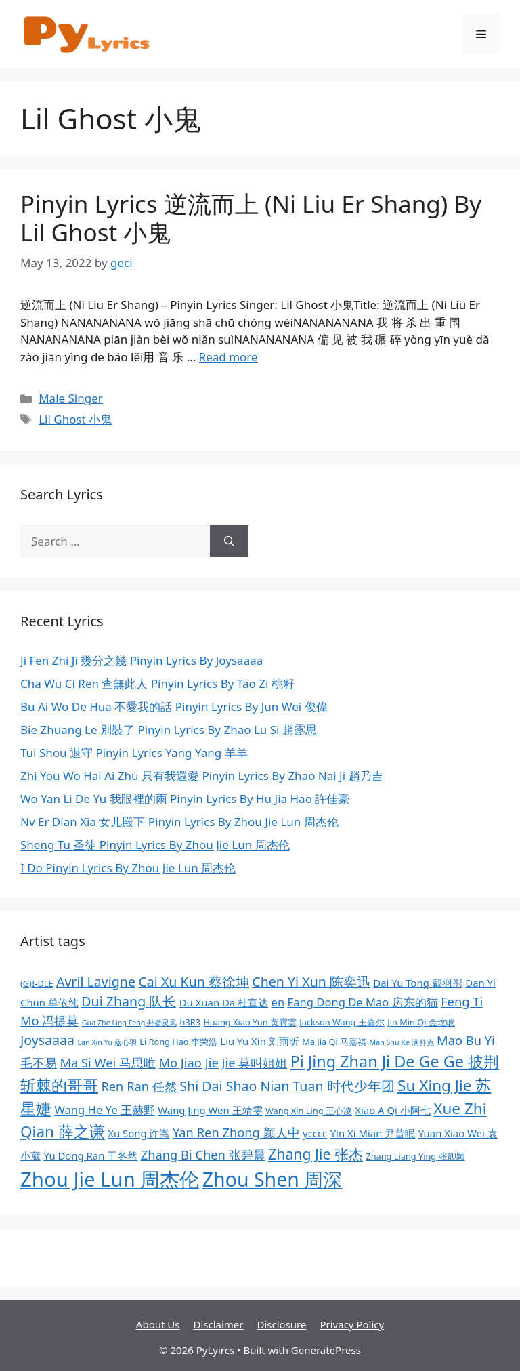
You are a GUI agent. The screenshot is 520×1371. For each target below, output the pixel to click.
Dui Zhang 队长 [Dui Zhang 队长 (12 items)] (128, 1001)
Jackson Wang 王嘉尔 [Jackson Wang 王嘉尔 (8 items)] (341, 1022)
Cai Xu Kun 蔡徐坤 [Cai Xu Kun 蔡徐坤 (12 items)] (193, 982)
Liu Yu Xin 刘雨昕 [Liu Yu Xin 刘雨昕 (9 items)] (259, 1041)
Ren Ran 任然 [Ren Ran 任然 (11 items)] (138, 1086)
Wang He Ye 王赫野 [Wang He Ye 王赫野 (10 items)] (104, 1110)
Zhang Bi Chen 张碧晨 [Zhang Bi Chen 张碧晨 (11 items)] (203, 1154)
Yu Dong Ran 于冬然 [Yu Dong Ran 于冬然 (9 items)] (90, 1155)
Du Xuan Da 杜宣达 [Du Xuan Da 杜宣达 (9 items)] (223, 1002)
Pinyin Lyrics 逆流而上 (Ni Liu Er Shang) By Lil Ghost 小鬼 (250, 218)
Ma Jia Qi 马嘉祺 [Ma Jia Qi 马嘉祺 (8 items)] (334, 1042)
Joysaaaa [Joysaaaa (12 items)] (47, 1040)
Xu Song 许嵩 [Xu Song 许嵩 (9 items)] (138, 1133)
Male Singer (71, 398)
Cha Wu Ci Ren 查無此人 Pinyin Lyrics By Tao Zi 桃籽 (157, 683)
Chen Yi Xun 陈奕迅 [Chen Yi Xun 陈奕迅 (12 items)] (311, 982)
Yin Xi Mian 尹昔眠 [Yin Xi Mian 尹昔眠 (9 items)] (373, 1133)
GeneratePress (326, 1350)
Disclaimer (218, 1324)
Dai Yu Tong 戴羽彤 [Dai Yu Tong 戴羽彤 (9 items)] (417, 982)
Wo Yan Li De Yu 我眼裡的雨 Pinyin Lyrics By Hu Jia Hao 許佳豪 (184, 798)
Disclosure (282, 1324)
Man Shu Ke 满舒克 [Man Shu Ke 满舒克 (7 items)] (402, 1042)
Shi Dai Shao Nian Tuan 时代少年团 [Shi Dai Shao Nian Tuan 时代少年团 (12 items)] (286, 1086)
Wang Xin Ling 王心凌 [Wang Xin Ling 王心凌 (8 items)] (308, 1111)
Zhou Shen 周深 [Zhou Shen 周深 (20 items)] (272, 1179)
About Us (158, 1324)
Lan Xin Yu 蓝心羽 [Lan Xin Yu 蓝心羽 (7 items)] (106, 1042)
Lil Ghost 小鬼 (75, 419)
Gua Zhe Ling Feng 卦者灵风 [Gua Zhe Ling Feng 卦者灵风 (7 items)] (129, 1022)
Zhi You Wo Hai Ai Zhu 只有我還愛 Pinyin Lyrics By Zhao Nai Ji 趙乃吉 (201, 775)
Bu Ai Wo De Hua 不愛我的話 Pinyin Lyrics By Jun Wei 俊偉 (174, 706)
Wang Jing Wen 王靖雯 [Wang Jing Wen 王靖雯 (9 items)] (210, 1110)
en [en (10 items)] (278, 1002)
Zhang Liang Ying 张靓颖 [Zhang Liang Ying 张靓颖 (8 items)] (415, 1156)
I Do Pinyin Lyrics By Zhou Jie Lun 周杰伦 (128, 868)
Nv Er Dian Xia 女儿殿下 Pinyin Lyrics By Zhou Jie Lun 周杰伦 (179, 822)
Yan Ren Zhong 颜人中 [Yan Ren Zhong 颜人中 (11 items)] (236, 1132)
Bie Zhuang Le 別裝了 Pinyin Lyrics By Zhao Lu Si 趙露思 (168, 729)
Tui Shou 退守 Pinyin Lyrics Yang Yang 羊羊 (134, 752)
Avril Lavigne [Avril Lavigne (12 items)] (95, 982)
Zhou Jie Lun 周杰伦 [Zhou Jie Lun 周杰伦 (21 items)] (109, 1179)
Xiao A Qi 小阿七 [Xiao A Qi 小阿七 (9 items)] (393, 1110)
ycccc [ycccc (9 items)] (315, 1133)
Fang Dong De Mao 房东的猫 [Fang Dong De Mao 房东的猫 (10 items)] (363, 1002)
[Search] (229, 541)
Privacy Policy (352, 1324)
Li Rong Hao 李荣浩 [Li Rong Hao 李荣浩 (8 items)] (178, 1042)
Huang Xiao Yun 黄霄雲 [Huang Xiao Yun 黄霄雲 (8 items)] (250, 1022)
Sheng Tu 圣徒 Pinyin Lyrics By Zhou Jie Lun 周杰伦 (155, 845)
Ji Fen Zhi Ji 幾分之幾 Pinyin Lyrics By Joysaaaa (141, 660)
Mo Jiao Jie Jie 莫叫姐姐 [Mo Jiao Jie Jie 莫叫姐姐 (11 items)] (222, 1062)
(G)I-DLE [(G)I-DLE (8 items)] (36, 983)
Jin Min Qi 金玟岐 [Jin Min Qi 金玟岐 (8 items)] (421, 1022)
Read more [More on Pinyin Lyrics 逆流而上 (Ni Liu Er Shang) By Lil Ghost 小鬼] (228, 357)
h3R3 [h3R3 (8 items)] (190, 1022)
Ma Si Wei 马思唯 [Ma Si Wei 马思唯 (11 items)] (108, 1062)
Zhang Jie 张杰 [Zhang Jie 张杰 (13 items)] (315, 1154)
